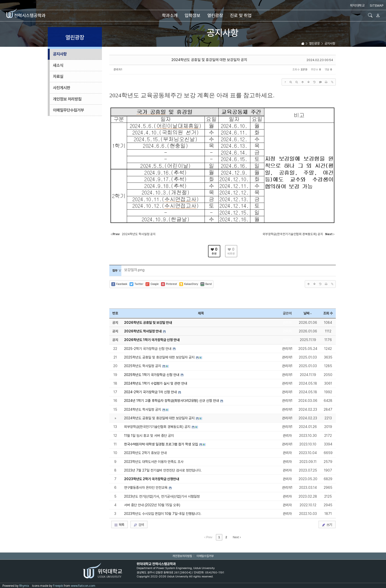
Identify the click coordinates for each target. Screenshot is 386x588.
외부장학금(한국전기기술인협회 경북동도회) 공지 (157, 427)
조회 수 (328, 313)
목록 (119, 525)
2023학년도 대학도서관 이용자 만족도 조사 (153, 462)
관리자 (287, 323)
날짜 (308, 313)
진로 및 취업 (241, 15)
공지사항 (222, 32)
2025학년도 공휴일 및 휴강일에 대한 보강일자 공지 (159, 357)
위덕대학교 (357, 5)
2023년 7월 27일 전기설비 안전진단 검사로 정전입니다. (163, 470)
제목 (201, 313)
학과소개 (170, 15)
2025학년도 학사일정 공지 (143, 366)
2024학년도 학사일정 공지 (143, 409)
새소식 (58, 65)
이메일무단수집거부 (68, 110)
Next (237, 537)
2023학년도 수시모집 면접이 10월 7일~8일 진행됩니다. (162, 514)
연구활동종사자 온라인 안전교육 (146, 488)
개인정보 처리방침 (67, 99)
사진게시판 (61, 87)
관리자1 (117, 69)
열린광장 (215, 15)
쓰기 (327, 525)
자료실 (58, 76)
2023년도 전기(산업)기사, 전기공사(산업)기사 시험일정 (162, 496)
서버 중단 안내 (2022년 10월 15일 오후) (152, 505)
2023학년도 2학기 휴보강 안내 (145, 453)
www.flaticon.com (83, 586)
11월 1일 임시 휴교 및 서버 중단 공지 (149, 436)
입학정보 (192, 15)
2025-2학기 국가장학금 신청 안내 (148, 349)
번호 (115, 313)
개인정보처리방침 (182, 556)
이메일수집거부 (205, 556)
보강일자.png (134, 270)
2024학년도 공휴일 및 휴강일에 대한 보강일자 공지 (209, 60)
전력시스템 (26, 15)
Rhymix (24, 586)
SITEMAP (377, 5)
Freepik (58, 586)
